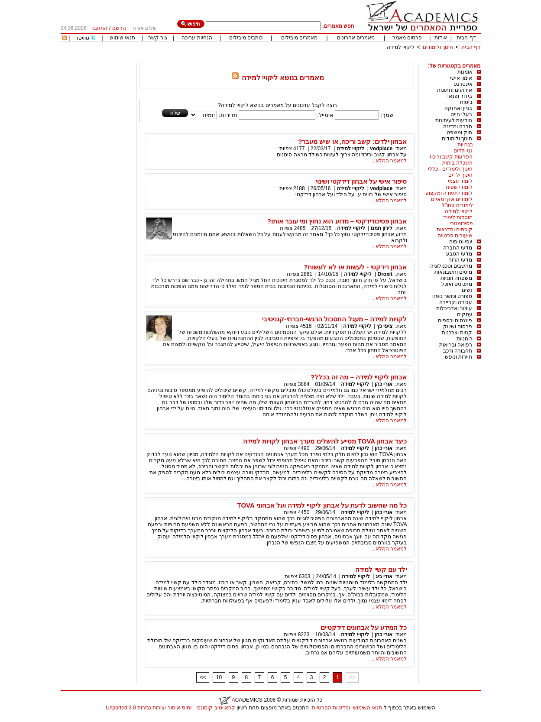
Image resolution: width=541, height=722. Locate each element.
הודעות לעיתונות (453, 120)
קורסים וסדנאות (455, 230)
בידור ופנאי (459, 96)
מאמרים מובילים (299, 38)
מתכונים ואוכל (456, 284)
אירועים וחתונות (454, 90)
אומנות (465, 72)
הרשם (119, 28)
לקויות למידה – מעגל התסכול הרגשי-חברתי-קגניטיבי (334, 319)
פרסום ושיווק (457, 327)
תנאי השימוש (367, 708)
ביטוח (466, 102)
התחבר (99, 28)
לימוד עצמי (460, 181)
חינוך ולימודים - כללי (450, 169)
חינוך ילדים (460, 175)
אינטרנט (463, 84)
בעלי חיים (461, 114)
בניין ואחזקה (458, 108)
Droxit (384, 274)
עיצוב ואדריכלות (454, 308)
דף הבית (466, 38)
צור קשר (158, 38)
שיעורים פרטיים (455, 236)
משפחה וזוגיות (456, 278)
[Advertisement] (323, 59)
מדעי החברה (457, 248)
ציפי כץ (384, 326)
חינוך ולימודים (438, 47)
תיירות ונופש (458, 357)
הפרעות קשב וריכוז (451, 157)
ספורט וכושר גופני (452, 296)
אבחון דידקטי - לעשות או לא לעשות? (355, 267)
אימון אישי (461, 78)
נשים (467, 290)
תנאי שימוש (122, 38)
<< (203, 677)
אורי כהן (383, 384)
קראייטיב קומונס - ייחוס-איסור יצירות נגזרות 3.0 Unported (170, 708)
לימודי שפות (459, 187)
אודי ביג (384, 576)
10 (219, 677)
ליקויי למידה (401, 47)
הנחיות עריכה (196, 38)
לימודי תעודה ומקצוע (449, 193)
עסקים (465, 314)
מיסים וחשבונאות (453, 272)
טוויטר (82, 38)
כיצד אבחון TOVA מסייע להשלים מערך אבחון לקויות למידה (325, 441)
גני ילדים (463, 151)
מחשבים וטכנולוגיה (451, 266)
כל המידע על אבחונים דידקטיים (364, 627)
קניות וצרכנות (457, 333)
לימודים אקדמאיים (452, 199)
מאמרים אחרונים (356, 38)
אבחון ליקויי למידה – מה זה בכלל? (359, 377)
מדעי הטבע (459, 254)
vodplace (381, 149)
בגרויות (465, 145)
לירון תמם (381, 228)
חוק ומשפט (459, 133)
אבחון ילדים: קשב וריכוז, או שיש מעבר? (352, 141)
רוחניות (465, 339)
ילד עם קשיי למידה (381, 569)
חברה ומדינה (457, 126)
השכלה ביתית (457, 163)
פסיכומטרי (461, 223)
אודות (440, 38)
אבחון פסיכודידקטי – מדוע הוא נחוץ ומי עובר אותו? (337, 221)
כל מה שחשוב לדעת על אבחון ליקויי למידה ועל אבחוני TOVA (322, 505)
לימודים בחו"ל (457, 205)
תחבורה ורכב (457, 351)
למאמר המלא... (389, 161)
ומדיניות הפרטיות (331, 708)
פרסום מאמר (407, 38)
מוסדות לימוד (458, 217)
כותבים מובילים (245, 38)
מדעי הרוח (460, 260)
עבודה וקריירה (455, 302)
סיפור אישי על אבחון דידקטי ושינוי (361, 181)
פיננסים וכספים (455, 320)
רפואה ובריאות (455, 345)
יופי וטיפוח (460, 242)
